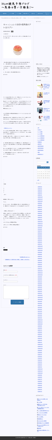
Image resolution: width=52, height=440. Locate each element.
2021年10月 (40, 299)
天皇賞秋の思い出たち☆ (25, 257)
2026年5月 (40, 186)
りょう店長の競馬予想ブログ (43, 410)
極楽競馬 (39, 428)
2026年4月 (40, 188)
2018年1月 (40, 391)
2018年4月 (40, 385)
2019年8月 (40, 352)
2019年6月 (40, 356)
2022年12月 (40, 270)
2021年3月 (40, 313)
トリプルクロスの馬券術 (42, 412)
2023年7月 (40, 256)
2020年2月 (40, 340)
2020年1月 (40, 342)
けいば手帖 (40, 402)
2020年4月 (40, 336)
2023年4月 (40, 262)
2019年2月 (40, 364)
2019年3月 (40, 362)
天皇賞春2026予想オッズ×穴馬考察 (47, 102)
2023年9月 (40, 252)
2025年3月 (40, 215)
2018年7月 (40, 379)
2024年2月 (40, 242)
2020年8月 (40, 328)
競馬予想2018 (40, 146)
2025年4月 (40, 213)
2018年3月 (40, 387)
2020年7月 (40, 330)
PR (38, 127)
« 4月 (38, 180)
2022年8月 (40, 278)
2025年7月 (40, 207)
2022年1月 (40, 293)
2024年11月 (40, 223)
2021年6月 (40, 307)
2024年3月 (40, 240)
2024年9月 (40, 227)
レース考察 (12, 13)
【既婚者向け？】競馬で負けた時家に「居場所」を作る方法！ (17, 259)
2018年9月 (40, 375)
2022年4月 (40, 287)
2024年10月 (40, 225)
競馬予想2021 (40, 150)
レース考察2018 (41, 135)
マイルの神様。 (41, 416)
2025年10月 (40, 201)
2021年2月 (40, 315)
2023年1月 (40, 268)
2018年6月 (40, 381)
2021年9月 (40, 301)
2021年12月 (40, 295)
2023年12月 (40, 246)
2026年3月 (40, 190)
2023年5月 (40, 260)
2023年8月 (40, 254)
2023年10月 (40, 250)
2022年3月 (40, 289)
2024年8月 (40, 229)
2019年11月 (40, 346)
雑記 (12, 31)
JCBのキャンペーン (8, 128)
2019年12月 (40, 344)
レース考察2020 (41, 140)
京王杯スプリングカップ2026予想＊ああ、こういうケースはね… (47, 86)
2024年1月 (40, 244)
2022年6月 (40, 283)
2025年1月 (40, 219)
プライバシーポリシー (47, 14)
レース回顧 (19, 13)
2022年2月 (40, 291)
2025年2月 (40, 217)
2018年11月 (40, 371)
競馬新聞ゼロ (40, 418)
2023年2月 (40, 266)
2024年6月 (40, 233)
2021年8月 (40, 303)
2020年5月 (40, 334)
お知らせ (33, 13)
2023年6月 (40, 258)
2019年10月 (40, 348)
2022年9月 (40, 276)
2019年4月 (40, 360)
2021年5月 (40, 309)
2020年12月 (40, 319)
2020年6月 (40, 332)
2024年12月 (40, 221)
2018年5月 (40, 383)
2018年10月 (40, 373)
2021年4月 (40, 311)
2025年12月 (40, 197)
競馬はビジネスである (42, 414)
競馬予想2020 (40, 148)
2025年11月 (40, 199)
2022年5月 (40, 285)
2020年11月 (40, 321)
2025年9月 (40, 203)
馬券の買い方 (26, 13)
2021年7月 (40, 305)
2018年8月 (40, 377)
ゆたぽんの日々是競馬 (42, 420)
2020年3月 (40, 338)
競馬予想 (4, 13)
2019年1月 (40, 366)
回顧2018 (40, 142)
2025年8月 (40, 205)
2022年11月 (40, 272)
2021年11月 (40, 297)
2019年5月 (40, 358)
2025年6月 (40, 209)
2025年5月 (40, 211)
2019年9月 (40, 350)
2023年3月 (40, 264)
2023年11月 (40, 248)
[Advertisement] (12, 85)
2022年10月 (40, 274)
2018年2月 (40, 389)
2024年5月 (40, 235)
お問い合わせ (40, 13)
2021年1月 (40, 317)
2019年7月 (40, 354)
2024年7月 (40, 231)
